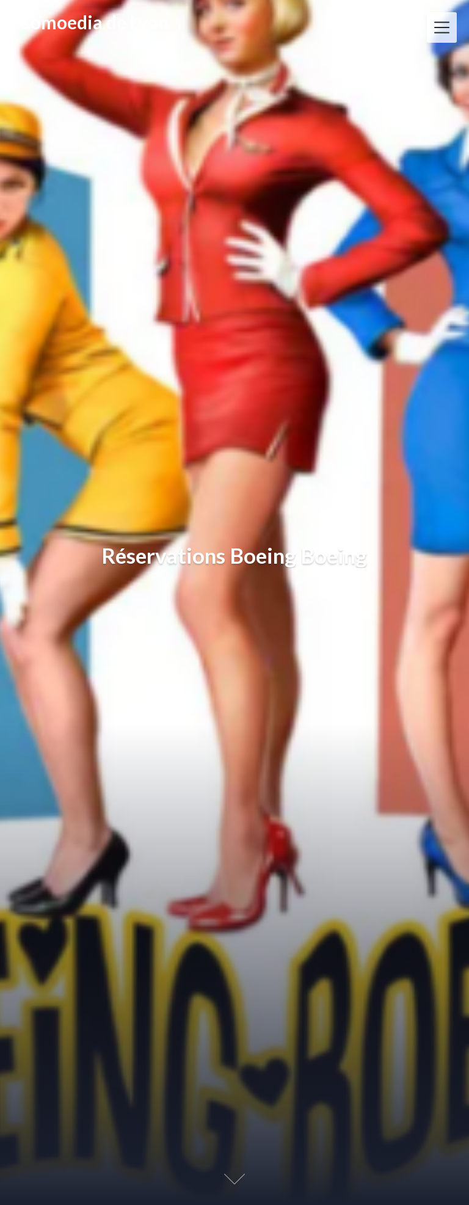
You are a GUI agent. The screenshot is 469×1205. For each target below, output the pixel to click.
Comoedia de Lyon (93, 22)
